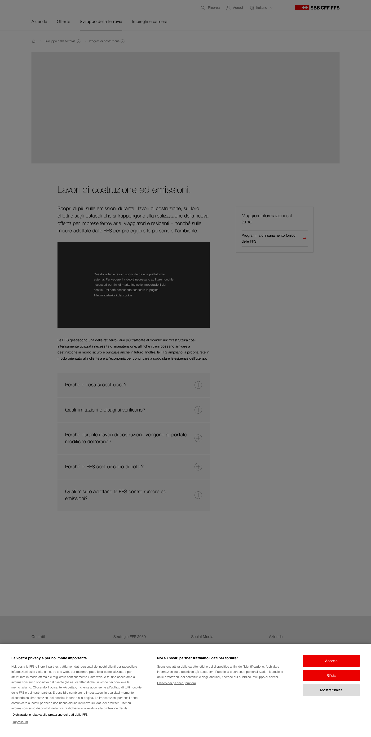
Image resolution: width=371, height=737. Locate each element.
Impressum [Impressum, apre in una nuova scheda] (20, 727)
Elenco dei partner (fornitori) (176, 688)
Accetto (331, 666)
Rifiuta (331, 680)
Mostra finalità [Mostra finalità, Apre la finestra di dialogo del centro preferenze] (331, 695)
